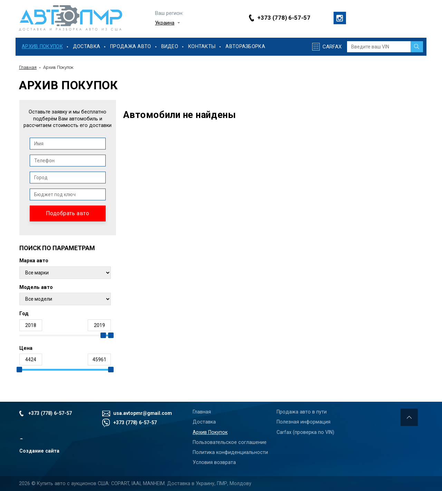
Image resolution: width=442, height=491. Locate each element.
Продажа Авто (130, 46)
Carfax (332, 47)
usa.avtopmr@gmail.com (142, 413)
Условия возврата (214, 462)
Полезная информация (303, 422)
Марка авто (33, 261)
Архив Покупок (42, 46)
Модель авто (36, 287)
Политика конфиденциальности (230, 452)
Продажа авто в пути (302, 412)
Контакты (201, 46)
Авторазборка (245, 46)
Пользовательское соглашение (230, 442)
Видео (169, 46)
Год (24, 314)
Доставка (86, 46)
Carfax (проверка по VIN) (305, 432)
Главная (28, 67)
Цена (25, 348)
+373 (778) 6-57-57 (283, 18)
